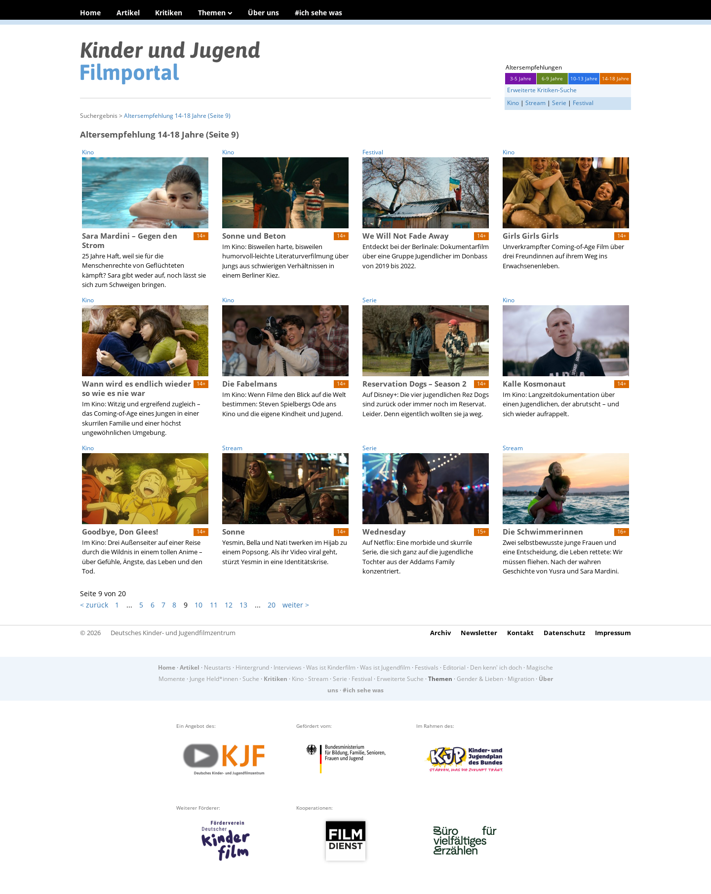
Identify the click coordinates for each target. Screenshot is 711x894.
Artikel (128, 12)
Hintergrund (252, 667)
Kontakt (520, 632)
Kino (513, 103)
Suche (250, 678)
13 (243, 604)
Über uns (263, 12)
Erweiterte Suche (400, 678)
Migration (521, 678)
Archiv (440, 632)
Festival (583, 103)
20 (272, 604)
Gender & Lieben (480, 678)
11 (214, 604)
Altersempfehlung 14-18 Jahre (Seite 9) (177, 115)
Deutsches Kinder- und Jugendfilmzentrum (173, 632)
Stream (535, 103)
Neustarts (217, 667)
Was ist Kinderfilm (331, 667)
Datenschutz (564, 632)
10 (198, 604)
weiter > (295, 604)
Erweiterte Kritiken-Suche (542, 90)
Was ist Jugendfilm (385, 667)
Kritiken (168, 12)
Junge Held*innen (214, 678)
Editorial (454, 667)
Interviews (288, 667)
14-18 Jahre (615, 78)
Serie (559, 103)
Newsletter (479, 632)
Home (90, 12)
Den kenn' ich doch (496, 667)
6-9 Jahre (552, 78)
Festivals (426, 667)
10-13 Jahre (583, 78)
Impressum (613, 632)
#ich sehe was (318, 12)
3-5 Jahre (520, 78)
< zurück (94, 604)
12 (229, 604)
